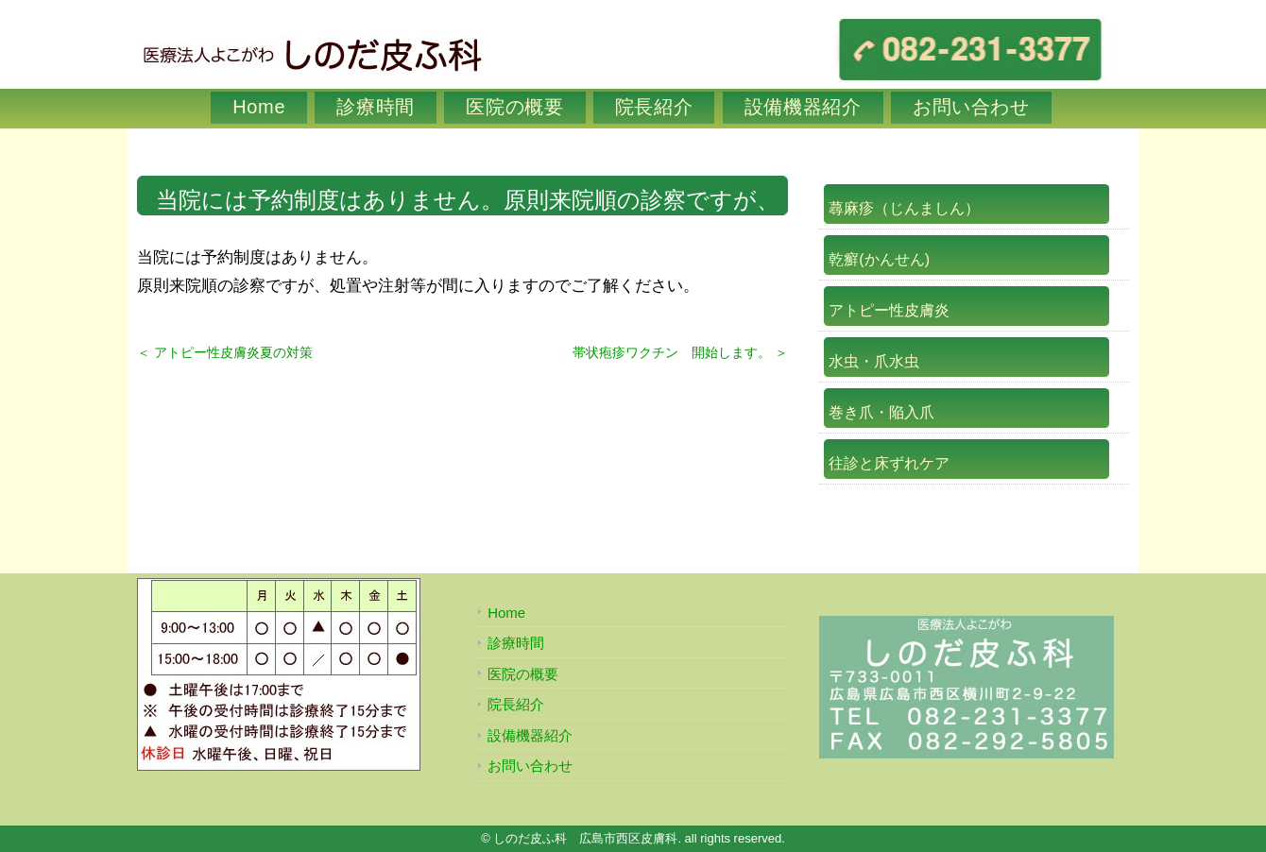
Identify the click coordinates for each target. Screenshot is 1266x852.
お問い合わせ (971, 106)
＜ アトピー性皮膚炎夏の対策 (225, 352)
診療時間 (375, 106)
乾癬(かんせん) (879, 259)
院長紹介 (654, 106)
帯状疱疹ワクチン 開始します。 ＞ (680, 352)
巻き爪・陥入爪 (881, 412)
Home (258, 106)
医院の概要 (514, 106)
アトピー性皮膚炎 (889, 310)
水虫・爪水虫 (874, 361)
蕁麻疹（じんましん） (904, 208)
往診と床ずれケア (889, 463)
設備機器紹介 (803, 106)
